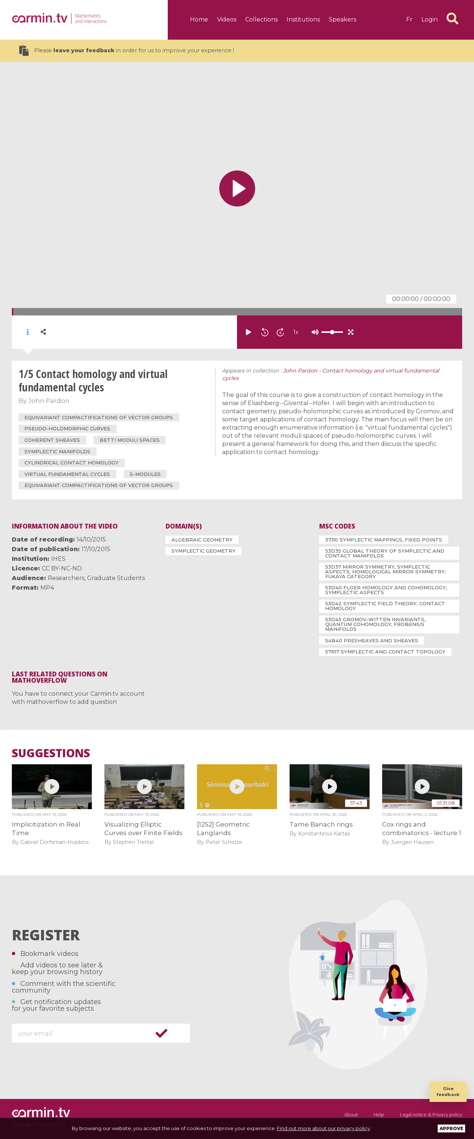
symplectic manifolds (57, 451)
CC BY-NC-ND (62, 568)
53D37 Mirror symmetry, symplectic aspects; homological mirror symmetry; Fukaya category (385, 571)
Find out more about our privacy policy (323, 1128)
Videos (226, 19)
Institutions (303, 19)
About (351, 1114)
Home (199, 19)
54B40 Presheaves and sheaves (371, 640)
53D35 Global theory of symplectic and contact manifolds (384, 553)
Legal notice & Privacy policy (431, 1114)
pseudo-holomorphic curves (67, 428)
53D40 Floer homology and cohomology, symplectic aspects (386, 590)
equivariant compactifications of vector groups (98, 417)
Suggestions (51, 753)
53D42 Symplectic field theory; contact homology (385, 605)
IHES (58, 558)
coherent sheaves (52, 440)
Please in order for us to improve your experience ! (126, 50)
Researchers (66, 578)
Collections (261, 19)
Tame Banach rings (321, 824)
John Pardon (49, 400)
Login (429, 19)
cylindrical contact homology (71, 463)
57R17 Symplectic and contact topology (385, 652)
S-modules (145, 474)
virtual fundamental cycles (67, 474)
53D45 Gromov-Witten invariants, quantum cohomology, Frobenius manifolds (375, 624)
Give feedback (448, 1091)
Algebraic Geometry (202, 540)
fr (409, 19)
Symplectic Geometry (203, 551)
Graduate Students (116, 578)
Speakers (342, 19)
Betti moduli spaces (130, 440)
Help (379, 1114)
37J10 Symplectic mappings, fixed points (383, 540)
